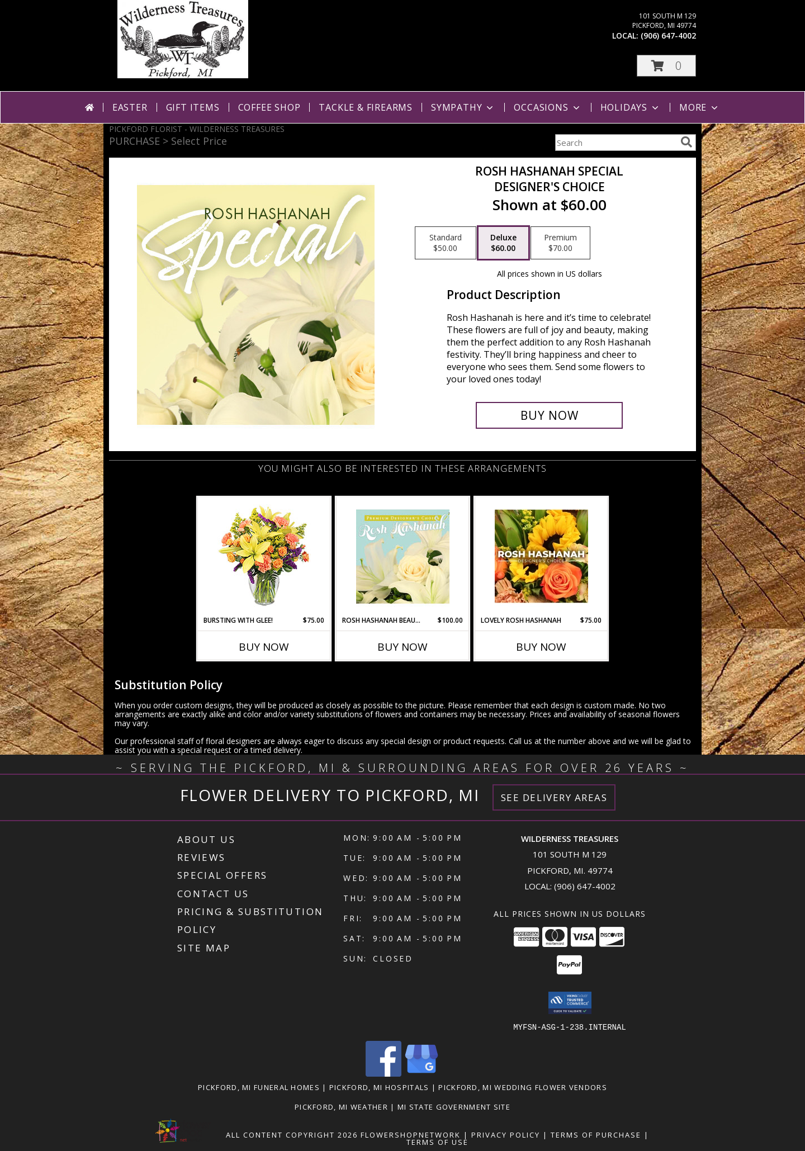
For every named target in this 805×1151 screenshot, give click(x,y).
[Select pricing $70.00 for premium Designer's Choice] (560, 243)
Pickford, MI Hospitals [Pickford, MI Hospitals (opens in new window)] (379, 1087)
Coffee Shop (269, 107)
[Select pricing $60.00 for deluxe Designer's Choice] (503, 243)
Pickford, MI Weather (341, 1106)
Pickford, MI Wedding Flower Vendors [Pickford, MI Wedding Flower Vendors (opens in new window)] (522, 1087)
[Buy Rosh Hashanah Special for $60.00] (549, 415)
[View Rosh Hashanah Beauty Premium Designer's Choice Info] (402, 556)
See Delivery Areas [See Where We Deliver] (554, 797)
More (699, 107)
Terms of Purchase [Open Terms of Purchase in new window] (596, 1134)
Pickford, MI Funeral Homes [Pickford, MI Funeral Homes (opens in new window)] (259, 1087)
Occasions (547, 107)
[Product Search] (615, 142)
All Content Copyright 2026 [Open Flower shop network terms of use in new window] (292, 1134)
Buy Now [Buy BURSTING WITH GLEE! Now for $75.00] (264, 647)
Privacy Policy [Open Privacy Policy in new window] (505, 1134)
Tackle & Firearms (366, 107)
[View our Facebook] (383, 1073)
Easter (130, 107)
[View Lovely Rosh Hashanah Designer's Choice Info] (541, 556)
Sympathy (463, 107)
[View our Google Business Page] (421, 1073)
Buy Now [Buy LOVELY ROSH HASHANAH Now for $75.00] (541, 647)
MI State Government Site (453, 1106)
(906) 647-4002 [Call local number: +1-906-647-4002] (668, 35)
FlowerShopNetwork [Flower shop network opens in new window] (411, 1134)
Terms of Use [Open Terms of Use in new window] (437, 1141)
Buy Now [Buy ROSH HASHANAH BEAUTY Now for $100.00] (402, 647)
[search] (686, 142)
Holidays (630, 107)
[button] (666, 66)
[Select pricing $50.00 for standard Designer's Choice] (445, 243)
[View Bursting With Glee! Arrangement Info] (264, 556)
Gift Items (193, 107)
